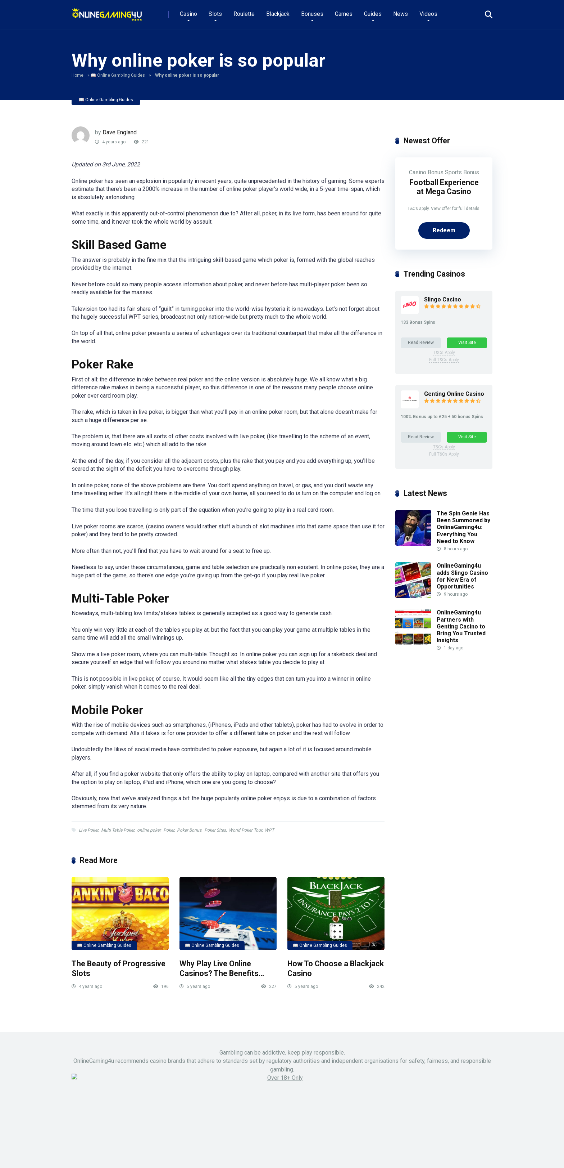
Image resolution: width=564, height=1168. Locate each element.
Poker (168, 830)
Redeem (444, 230)
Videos (428, 13)
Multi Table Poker (117, 830)
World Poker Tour (245, 830)
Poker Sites (215, 830)
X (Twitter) (256, 1119)
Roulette (244, 13)
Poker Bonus (189, 830)
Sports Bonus (462, 172)
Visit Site (467, 342)
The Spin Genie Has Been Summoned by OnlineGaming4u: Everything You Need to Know (463, 527)
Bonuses (312, 13)
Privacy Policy (423, 1154)
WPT (269, 830)
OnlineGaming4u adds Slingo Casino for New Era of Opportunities (462, 576)
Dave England (120, 132)
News (400, 13)
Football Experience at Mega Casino (444, 187)
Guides (373, 13)
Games (343, 13)
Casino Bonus (426, 172)
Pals (365, 1154)
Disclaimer (481, 1154)
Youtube (284, 1119)
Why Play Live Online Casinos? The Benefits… (221, 968)
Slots (215, 13)
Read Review (421, 342)
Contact (342, 1154)
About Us (390, 1154)
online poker (148, 830)
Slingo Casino (442, 299)
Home (77, 75)
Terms (453, 1154)
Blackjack (278, 13)
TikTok (363, 1119)
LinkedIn (339, 1119)
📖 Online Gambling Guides (118, 75)
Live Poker (88, 830)
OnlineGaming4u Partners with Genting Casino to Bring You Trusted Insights (461, 626)
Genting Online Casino (454, 394)
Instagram (311, 1119)
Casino (188, 13)
